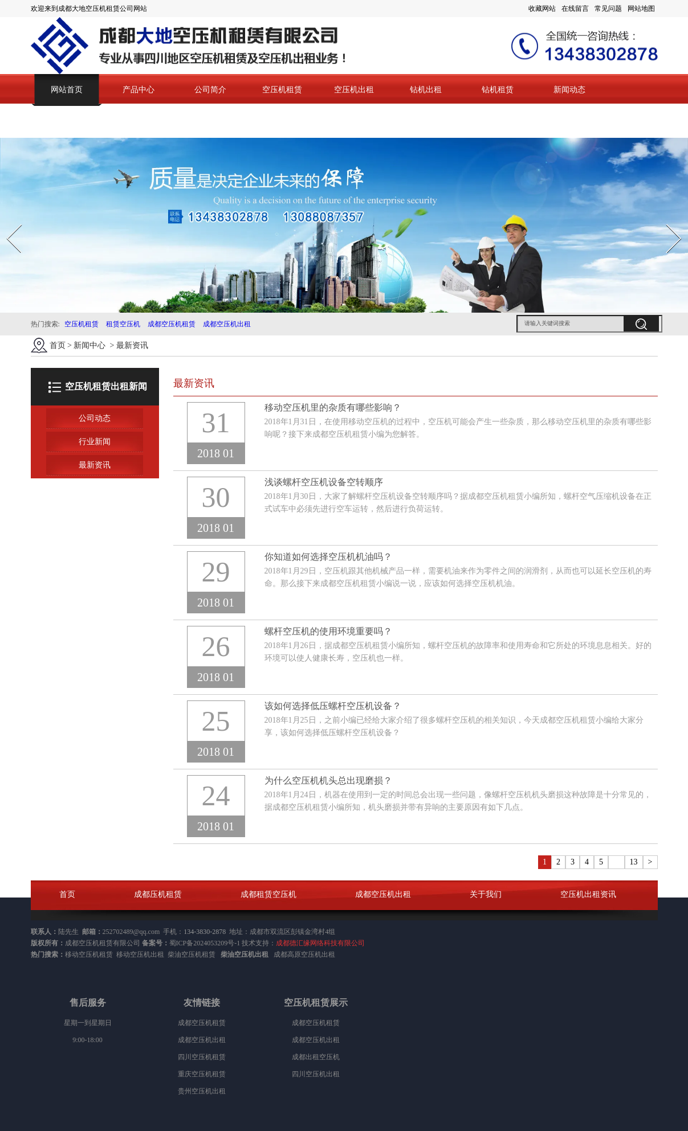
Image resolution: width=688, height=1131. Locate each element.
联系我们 (67, 121)
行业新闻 (95, 441)
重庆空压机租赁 (202, 1074)
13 (634, 862)
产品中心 (138, 89)
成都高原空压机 (297, 954)
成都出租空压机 (316, 1057)
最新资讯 (95, 465)
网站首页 (67, 89)
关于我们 (486, 894)
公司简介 (210, 89)
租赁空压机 (123, 324)
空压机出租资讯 (588, 894)
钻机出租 (426, 89)
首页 (58, 345)
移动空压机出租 (140, 954)
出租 (328, 954)
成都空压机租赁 (172, 324)
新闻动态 (569, 89)
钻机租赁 (498, 89)
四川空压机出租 (316, 1074)
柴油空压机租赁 (191, 954)
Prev (7, 220)
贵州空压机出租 (202, 1091)
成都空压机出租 (227, 324)
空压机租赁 (282, 89)
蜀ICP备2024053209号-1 (205, 943)
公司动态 (95, 418)
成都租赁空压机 (268, 894)
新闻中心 (89, 345)
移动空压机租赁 (89, 954)
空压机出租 (354, 89)
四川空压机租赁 (202, 1057)
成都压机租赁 (158, 894)
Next (667, 220)
